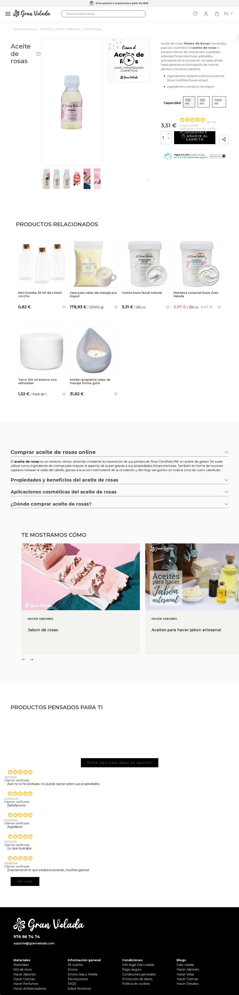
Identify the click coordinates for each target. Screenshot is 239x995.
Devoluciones (78, 979)
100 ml (160, 107)
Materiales (21, 965)
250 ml (177, 107)
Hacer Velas (185, 974)
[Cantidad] (135, 140)
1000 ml (194, 107)
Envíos (72, 969)
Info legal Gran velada (138, 965)
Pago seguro (132, 969)
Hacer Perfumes (25, 984)
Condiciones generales (139, 974)
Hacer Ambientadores (29, 989)
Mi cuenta (75, 965)
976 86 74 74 (26, 937)
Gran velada (185, 965)
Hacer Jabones (24, 974)
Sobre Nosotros (79, 989)
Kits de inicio (22, 969)
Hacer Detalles (188, 984)
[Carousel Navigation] (130, 659)
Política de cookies (136, 984)
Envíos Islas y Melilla (82, 974)
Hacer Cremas (24, 979)
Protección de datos (137, 979)
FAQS (72, 984)
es (228, 14)
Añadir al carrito (179, 140)
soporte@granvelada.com (33, 943)
